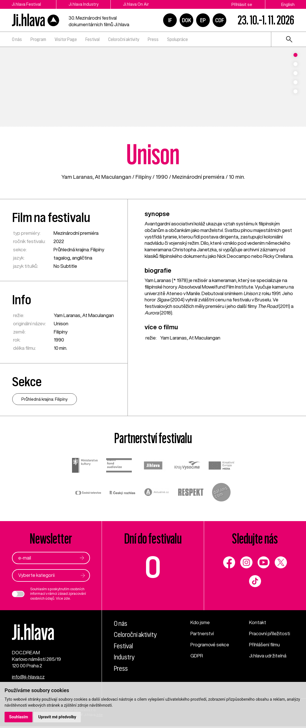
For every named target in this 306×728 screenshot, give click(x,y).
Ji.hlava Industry (85, 4)
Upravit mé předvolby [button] (57, 717)
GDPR (197, 655)
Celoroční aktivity (123, 39)
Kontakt (257, 622)
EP (203, 20)
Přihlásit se (241, 4)
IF (170, 20)
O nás (17, 39)
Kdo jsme (200, 622)
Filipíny (143, 176)
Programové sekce (209, 644)
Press (153, 39)
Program (38, 39)
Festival (92, 39)
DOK (186, 20)
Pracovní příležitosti (269, 633)
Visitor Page (66, 39)
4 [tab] (295, 82)
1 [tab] (295, 55)
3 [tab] (295, 73)
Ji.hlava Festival (26, 4)
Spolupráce (177, 39)
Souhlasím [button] (18, 717)
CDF (219, 20)
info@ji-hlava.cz (28, 678)
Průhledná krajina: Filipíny (79, 249)
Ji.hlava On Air (139, 4)
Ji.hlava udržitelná (267, 655)
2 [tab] (295, 64)
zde (67, 599)
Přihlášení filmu (264, 644)
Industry (124, 657)
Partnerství (202, 633)
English (288, 4)
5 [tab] (295, 91)
